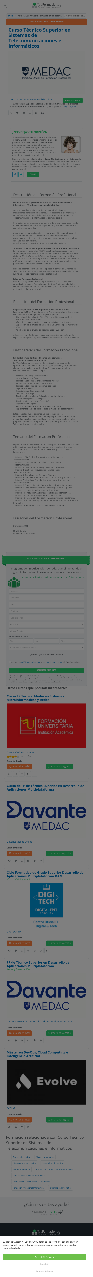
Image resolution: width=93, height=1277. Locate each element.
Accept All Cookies (44, 1257)
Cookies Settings (44, 1270)
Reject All (44, 1264)
